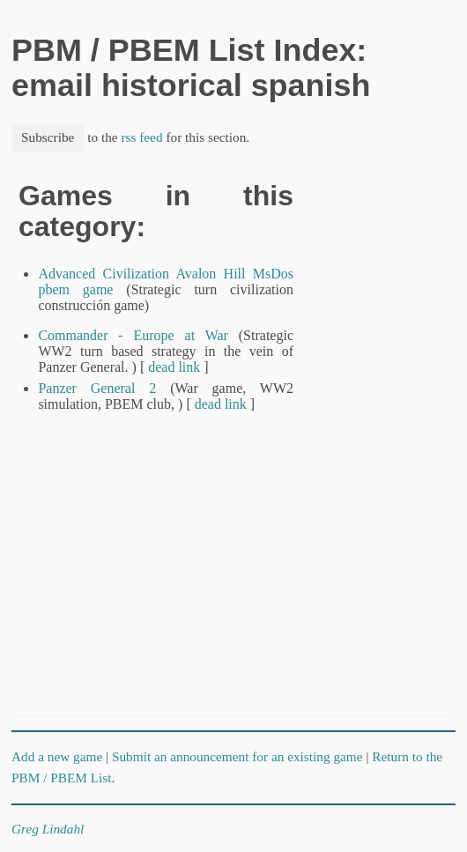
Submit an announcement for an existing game (237, 756)
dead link (174, 366)
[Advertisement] (395, 445)
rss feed (141, 137)
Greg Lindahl (47, 828)
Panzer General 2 (97, 388)
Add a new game (56, 756)
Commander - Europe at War (133, 335)
